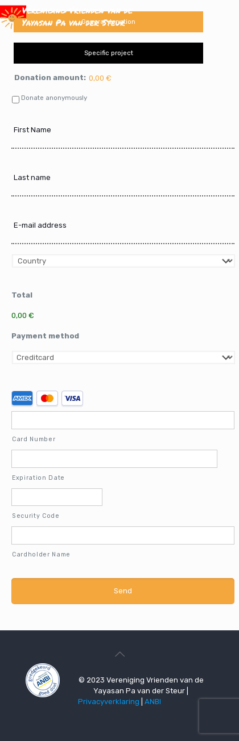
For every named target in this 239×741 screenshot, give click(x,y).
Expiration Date (38, 478)
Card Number (33, 439)
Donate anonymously (54, 98)
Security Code (36, 516)
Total (21, 295)
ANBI (153, 701)
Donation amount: (50, 77)
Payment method (45, 336)
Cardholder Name (41, 554)
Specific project (108, 53)
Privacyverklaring (108, 701)
